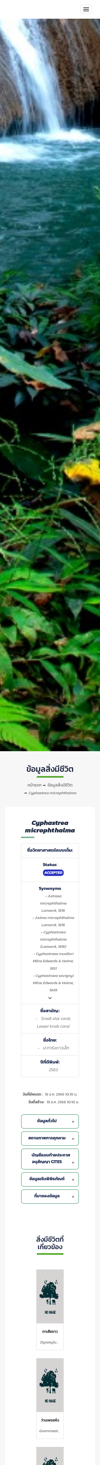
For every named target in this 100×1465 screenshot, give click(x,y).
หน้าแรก (34, 785)
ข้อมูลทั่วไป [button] (57, 1121)
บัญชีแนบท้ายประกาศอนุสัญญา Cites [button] (54, 1159)
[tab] (51, 1121)
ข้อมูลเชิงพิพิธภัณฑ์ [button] (53, 1179)
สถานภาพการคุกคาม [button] (52, 1139)
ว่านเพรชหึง (50, 1420)
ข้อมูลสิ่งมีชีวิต (60, 785)
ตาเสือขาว (50, 1331)
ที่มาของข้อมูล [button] (55, 1197)
